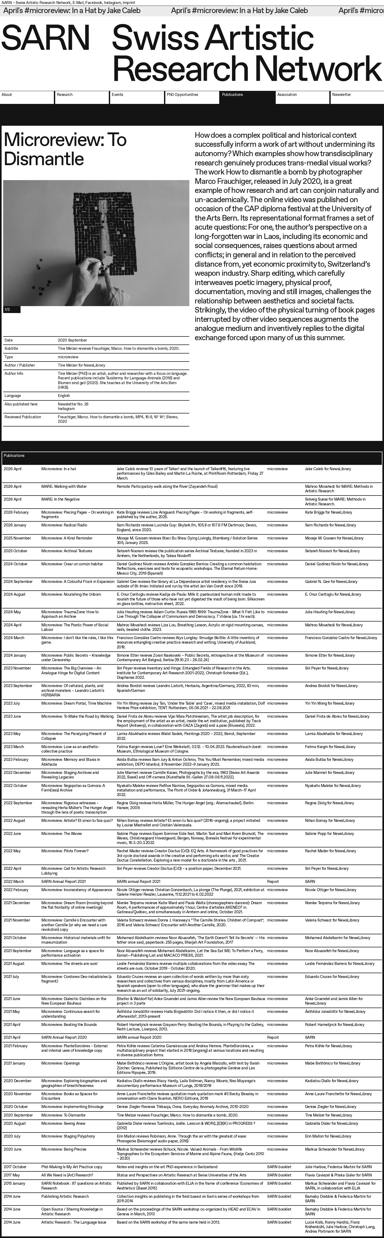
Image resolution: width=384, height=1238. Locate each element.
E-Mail (78, 3)
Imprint (129, 3)
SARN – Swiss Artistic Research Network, (36, 3)
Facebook (93, 3)
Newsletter (67, 404)
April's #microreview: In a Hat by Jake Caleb (86, 11)
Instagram (112, 3)
